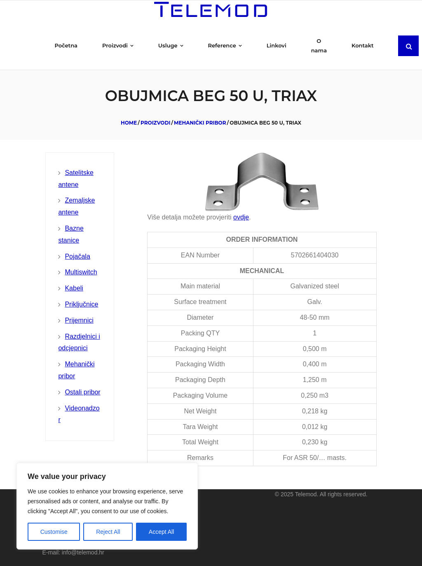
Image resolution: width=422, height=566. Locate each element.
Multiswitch (81, 272)
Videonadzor (78, 414)
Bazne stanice (70, 234)
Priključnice (81, 304)
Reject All (108, 531)
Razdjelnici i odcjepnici (79, 342)
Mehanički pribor (200, 123)
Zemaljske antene (76, 206)
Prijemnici (79, 320)
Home (129, 123)
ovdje (241, 217)
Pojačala (77, 256)
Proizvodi (155, 123)
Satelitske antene (75, 178)
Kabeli (74, 288)
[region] (107, 506)
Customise (54, 531)
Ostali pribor (82, 392)
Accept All (161, 531)
